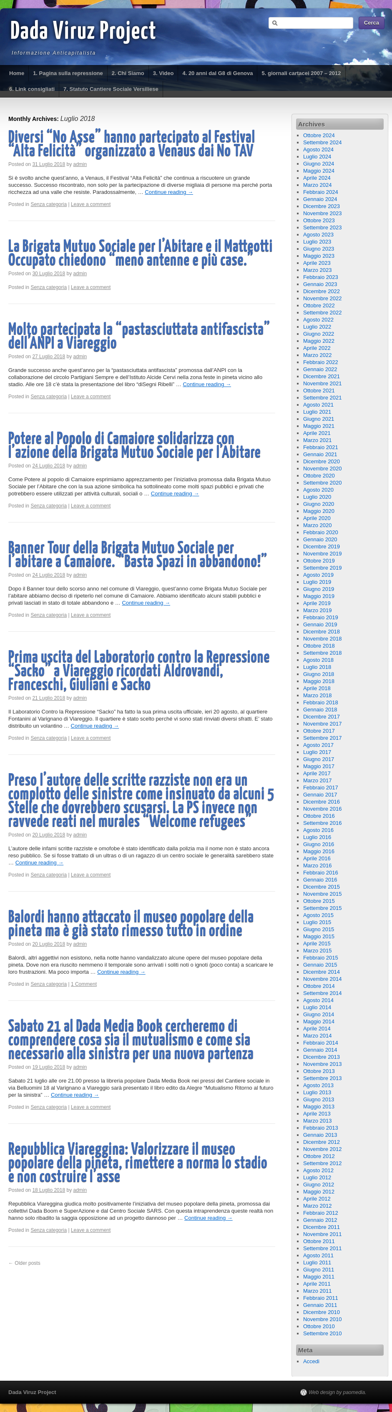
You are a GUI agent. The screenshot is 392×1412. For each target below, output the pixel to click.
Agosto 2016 (318, 830)
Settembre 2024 (322, 142)
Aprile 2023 (317, 263)
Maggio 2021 (318, 426)
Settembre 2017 (322, 738)
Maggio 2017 (318, 766)
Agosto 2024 (318, 149)
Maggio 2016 (318, 851)
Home (16, 73)
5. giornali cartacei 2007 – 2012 (301, 73)
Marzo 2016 (317, 865)
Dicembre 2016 (321, 802)
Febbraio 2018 (320, 702)
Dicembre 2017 (321, 717)
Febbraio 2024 (320, 192)
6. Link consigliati (32, 89)
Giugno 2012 (318, 1184)
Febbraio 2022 (320, 362)
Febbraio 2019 (320, 617)
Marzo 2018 (317, 695)
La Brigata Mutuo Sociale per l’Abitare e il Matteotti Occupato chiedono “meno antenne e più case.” (140, 254)
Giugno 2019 (318, 589)
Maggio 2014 (318, 1021)
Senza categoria (48, 204)
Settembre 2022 (322, 312)
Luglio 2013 (317, 1092)
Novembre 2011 (322, 1234)
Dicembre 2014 (321, 972)
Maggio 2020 (318, 511)
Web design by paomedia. (338, 1392)
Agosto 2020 (318, 490)
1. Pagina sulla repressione (68, 73)
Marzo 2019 (317, 610)
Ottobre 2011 (319, 1241)
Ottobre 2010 (319, 1326)
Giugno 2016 (318, 844)
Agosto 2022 (318, 320)
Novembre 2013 (322, 1064)
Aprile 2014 (317, 1028)
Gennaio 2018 (320, 709)
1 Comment (84, 984)
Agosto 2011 (318, 1255)
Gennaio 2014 (320, 1050)
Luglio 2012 (317, 1177)
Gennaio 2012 (320, 1220)
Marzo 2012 (317, 1206)
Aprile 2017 (317, 773)
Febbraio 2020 (320, 532)
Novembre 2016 (322, 809)
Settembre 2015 (322, 908)
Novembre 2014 (322, 979)
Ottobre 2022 (319, 305)
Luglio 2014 (317, 1007)
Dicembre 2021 (321, 376)
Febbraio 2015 (320, 958)
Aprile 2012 (317, 1199)
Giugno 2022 (318, 334)
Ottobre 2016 (319, 816)
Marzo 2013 (317, 1121)
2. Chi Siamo (128, 73)
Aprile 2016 (317, 858)
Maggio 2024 (318, 171)
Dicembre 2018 (321, 631)
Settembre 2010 (322, 1333)
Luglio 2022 (317, 327)
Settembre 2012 (322, 1163)
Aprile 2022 (317, 348)
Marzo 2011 (317, 1291)
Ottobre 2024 (319, 135)
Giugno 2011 (318, 1269)
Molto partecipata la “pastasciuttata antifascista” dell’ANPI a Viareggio (139, 337)
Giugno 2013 (318, 1099)
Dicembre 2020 (321, 461)
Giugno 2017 (318, 759)
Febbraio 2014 (320, 1043)
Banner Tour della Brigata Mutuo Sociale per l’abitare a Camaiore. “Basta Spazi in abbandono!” (137, 555)
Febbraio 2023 (320, 277)
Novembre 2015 (322, 894)
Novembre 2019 (322, 553)
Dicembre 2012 (321, 1142)
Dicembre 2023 (321, 206)
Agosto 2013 (318, 1085)
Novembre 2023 (322, 213)
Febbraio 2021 (320, 447)
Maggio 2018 (318, 681)
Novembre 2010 (322, 1319)
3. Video (163, 73)
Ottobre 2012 (319, 1156)
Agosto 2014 (318, 1000)
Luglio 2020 (317, 497)
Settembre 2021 (322, 397)
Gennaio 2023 (320, 284)
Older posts (24, 1263)
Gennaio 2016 (320, 880)
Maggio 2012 (318, 1191)
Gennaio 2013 (320, 1135)
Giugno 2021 (318, 419)
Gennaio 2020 (320, 539)
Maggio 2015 (318, 936)
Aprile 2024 (317, 178)
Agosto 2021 (318, 405)
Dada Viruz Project (83, 32)
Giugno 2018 (318, 674)
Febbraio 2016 (320, 872)
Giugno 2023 (318, 249)
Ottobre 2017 (319, 731)
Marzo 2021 (317, 440)
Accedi (311, 1361)
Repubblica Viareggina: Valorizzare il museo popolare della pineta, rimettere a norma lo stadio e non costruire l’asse (137, 1163)
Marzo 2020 (317, 525)
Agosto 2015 (318, 915)
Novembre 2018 (322, 639)
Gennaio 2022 (320, 369)
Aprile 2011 (317, 1284)
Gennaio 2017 (320, 794)
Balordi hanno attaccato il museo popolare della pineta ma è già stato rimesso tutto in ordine (131, 924)
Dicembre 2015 (321, 887)
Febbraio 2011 (320, 1298)
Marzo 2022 (317, 355)
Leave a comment (91, 204)
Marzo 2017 (317, 780)
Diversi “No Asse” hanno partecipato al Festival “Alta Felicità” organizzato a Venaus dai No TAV (131, 144)
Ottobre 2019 (319, 561)
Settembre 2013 (322, 1078)
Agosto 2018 (318, 660)
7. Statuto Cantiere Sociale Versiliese (110, 89)
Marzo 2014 (317, 1036)
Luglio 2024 (317, 156)
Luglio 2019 (317, 582)
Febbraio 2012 (320, 1213)
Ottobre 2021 (319, 390)
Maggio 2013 (318, 1106)
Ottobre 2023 (319, 220)
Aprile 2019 (317, 603)
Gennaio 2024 (320, 199)
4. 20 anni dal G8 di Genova (217, 73)
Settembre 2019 (322, 568)
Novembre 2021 (322, 383)
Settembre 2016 (322, 823)
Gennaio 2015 (320, 965)
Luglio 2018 (317, 667)
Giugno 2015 (318, 929)
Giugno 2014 (318, 1014)
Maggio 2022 (318, 341)
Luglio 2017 (317, 752)
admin (80, 164)
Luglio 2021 (317, 412)
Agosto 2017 (318, 745)
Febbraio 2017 (320, 787)
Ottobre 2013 (319, 1071)
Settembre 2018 (322, 653)
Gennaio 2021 (320, 454)
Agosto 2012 (318, 1170)
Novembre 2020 (322, 468)
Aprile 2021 (317, 433)
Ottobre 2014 (319, 986)
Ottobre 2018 (319, 646)
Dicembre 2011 (321, 1227)
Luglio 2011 (317, 1262)
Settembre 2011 (322, 1248)
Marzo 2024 (317, 185)
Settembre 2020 (322, 483)
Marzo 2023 (317, 270)
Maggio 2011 (318, 1277)
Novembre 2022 (322, 298)
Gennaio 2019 (320, 624)
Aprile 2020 (317, 518)
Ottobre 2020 (319, 475)
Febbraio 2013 (320, 1128)
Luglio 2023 (317, 242)
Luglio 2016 (317, 837)
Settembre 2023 (322, 227)
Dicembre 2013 (321, 1057)
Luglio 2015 (317, 922)
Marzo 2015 (317, 950)
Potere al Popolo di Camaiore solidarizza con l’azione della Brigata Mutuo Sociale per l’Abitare (134, 446)
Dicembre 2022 (321, 291)
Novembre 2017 (322, 724)
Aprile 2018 (317, 688)
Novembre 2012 (322, 1149)
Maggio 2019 (318, 596)
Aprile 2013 (317, 1114)
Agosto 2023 (318, 234)
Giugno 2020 (318, 504)
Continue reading (169, 192)
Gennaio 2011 (320, 1305)
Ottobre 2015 (319, 901)
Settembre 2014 (322, 993)
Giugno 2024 (318, 164)
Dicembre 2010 (321, 1312)
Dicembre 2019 (321, 546)
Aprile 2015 (317, 943)
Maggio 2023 (318, 256)
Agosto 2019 (318, 575)
